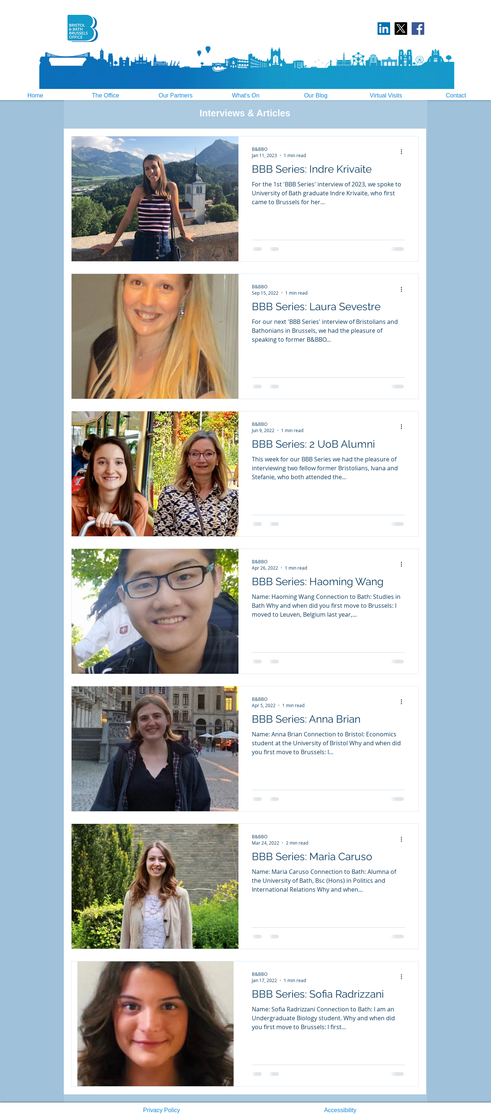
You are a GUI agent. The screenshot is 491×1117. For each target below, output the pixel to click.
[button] (161, 1110)
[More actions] (403, 152)
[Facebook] (418, 28)
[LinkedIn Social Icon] (384, 28)
